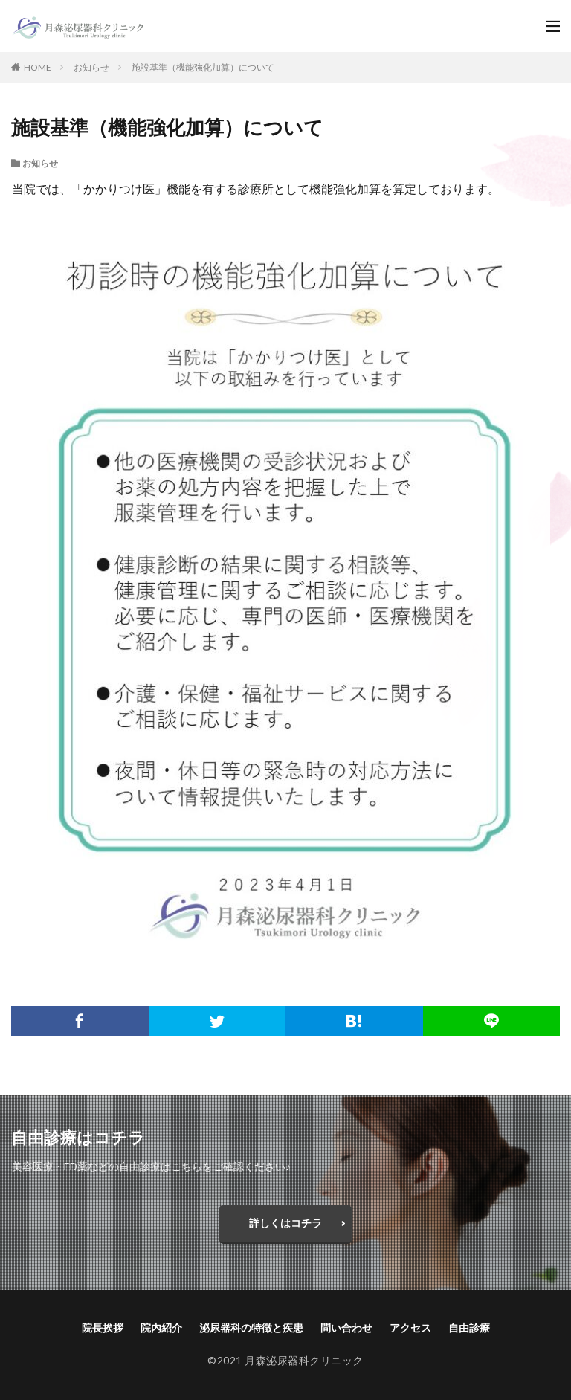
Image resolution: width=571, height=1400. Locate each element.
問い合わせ (346, 1327)
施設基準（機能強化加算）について (203, 67)
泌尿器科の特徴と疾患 (251, 1327)
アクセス (410, 1327)
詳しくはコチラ (285, 1222)
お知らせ (91, 67)
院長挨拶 (102, 1327)
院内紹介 (161, 1327)
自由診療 (469, 1327)
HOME (37, 67)
